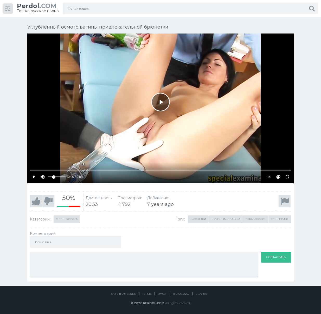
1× (269, 177)
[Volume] (57, 176)
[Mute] (43, 177)
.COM (36, 5)
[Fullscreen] (287, 177)
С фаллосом (255, 219)
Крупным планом (226, 219)
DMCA (162, 294)
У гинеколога (67, 219)
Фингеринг (279, 219)
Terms (146, 294)
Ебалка (201, 294)
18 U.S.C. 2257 (180, 294)
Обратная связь (123, 294)
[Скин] (278, 177)
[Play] (160, 102)
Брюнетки (198, 219)
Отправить (276, 257)
